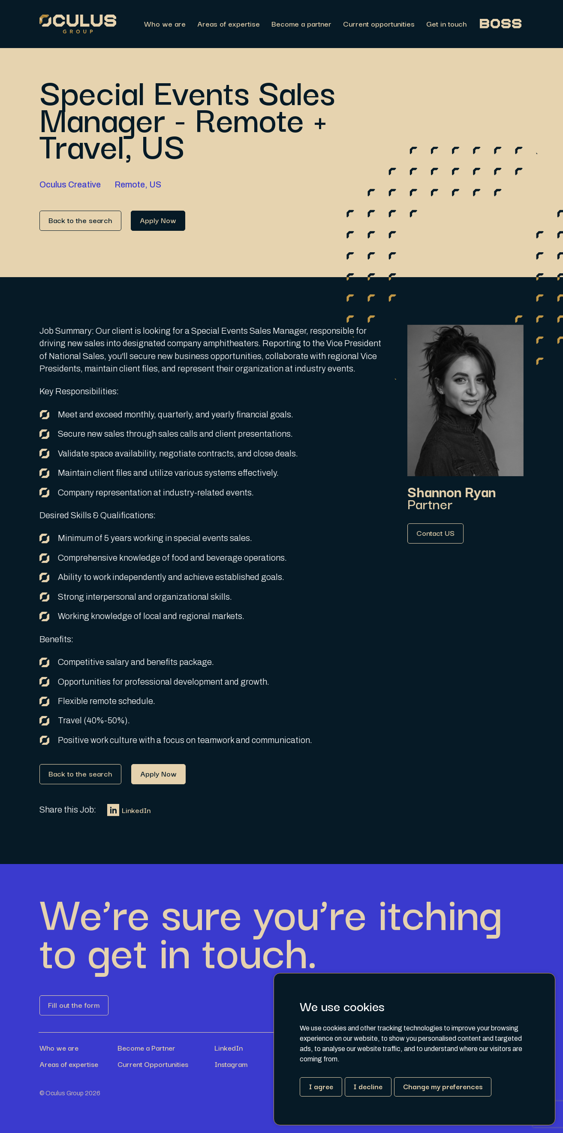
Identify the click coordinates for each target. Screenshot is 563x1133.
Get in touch (446, 24)
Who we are (165, 24)
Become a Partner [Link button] (146, 1048)
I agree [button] (321, 1086)
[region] (320, 24)
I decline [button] (367, 1086)
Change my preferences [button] (442, 1086)
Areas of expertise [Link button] (68, 1064)
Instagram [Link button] (230, 1064)
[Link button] (80, 221)
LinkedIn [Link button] (129, 818)
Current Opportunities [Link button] (152, 1064)
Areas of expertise (228, 24)
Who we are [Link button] (58, 1048)
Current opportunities (379, 24)
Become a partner (301, 24)
